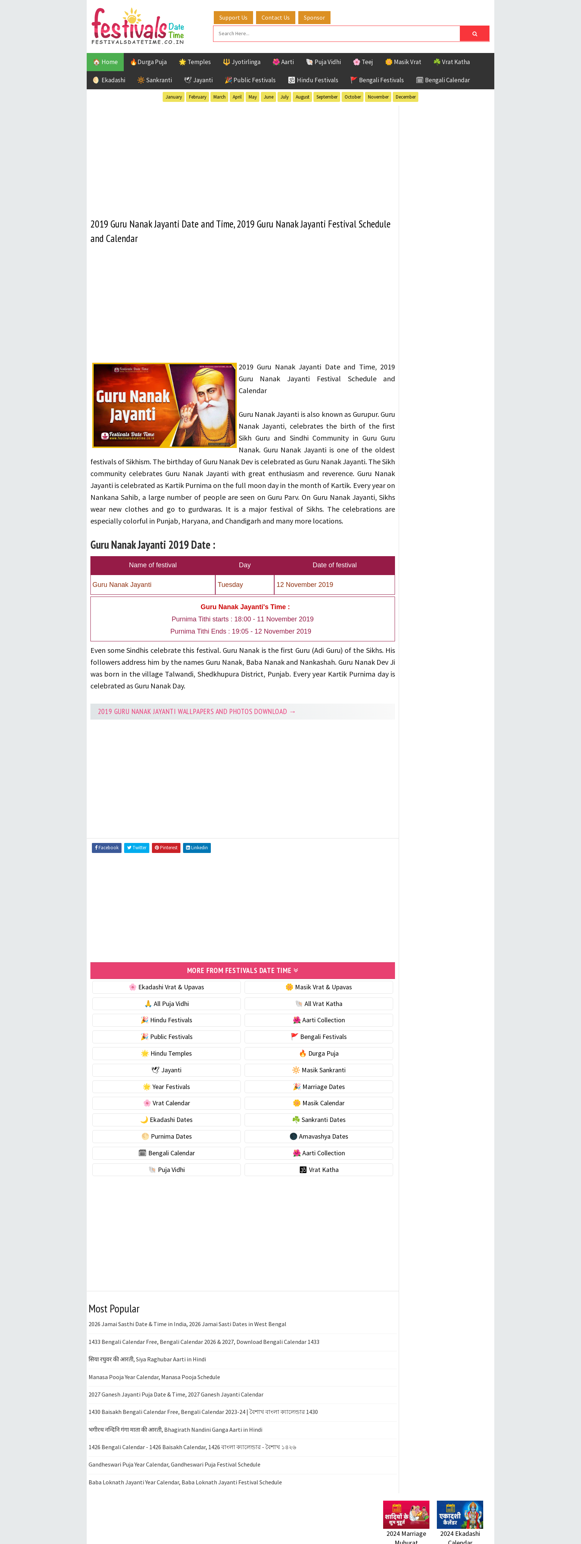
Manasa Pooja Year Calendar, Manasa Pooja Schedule (154, 1386)
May (253, 96)
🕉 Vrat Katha (298, 1179)
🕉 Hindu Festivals (313, 79)
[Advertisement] (229, 155)
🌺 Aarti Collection (298, 1029)
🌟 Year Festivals (159, 1096)
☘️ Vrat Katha (451, 61)
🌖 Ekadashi (109, 79)
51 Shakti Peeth (405, 734)
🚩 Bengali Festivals (377, 79)
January (174, 96)
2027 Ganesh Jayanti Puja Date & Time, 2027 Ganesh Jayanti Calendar (176, 1403)
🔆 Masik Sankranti (298, 1079)
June (268, 96)
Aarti (443, 734)
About (387, 978)
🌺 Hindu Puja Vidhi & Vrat (418, 493)
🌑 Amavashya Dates (298, 1145)
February (197, 96)
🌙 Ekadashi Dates (159, 1129)
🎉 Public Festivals (250, 79)
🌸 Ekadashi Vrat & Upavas (159, 996)
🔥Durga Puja (148, 61)
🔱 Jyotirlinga (241, 61)
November (378, 96)
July (284, 96)
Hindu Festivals (405, 760)
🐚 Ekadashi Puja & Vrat (415, 446)
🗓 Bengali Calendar (443, 79)
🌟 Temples (195, 61)
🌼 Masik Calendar (299, 1112)
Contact (390, 991)
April (237, 96)
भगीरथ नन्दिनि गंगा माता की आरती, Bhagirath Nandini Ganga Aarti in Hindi (175, 1438)
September (327, 96)
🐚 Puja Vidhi (323, 61)
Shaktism (435, 799)
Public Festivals (406, 786)
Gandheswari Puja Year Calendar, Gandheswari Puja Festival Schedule (174, 1474)
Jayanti (448, 760)
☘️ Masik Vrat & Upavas (415, 462)
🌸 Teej (363, 61)
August (302, 96)
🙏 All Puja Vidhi (159, 1013)
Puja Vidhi (453, 786)
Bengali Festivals (408, 747)
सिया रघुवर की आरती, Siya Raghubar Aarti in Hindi (147, 1368)
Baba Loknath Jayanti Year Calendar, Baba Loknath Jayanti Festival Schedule (185, 1491)
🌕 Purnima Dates (160, 1145)
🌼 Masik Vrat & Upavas (298, 996)
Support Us (240, 16)
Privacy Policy (398, 1016)
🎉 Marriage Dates (298, 1096)
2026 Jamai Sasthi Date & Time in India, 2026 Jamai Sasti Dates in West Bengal (187, 1333)
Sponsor (321, 16)
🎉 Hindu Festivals (160, 1029)
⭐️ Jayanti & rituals (409, 477)
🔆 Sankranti (154, 79)
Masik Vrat (441, 773)
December (406, 96)
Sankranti (397, 799)
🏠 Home (105, 61)
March (219, 96)
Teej (389, 812)
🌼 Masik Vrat (403, 61)
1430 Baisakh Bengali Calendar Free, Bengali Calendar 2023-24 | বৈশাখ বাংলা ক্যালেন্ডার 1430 (203, 1421)
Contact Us (283, 16)
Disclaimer (393, 1003)
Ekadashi (455, 747)
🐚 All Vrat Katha (298, 1013)
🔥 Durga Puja (299, 1062)
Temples (416, 812)
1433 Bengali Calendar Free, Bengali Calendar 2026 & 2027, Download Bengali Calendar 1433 (204, 1351)
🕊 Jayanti (198, 79)
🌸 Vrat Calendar (159, 1112)
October (353, 96)
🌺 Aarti (283, 61)
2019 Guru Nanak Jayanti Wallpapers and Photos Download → (197, 721)
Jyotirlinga (400, 773)
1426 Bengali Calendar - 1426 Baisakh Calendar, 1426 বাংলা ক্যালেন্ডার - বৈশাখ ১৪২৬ (192, 1456)
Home (387, 966)
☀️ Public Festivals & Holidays (423, 508)
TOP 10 (466, 799)
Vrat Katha (453, 812)
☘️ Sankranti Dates (298, 1129)
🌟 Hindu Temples (159, 1062)
